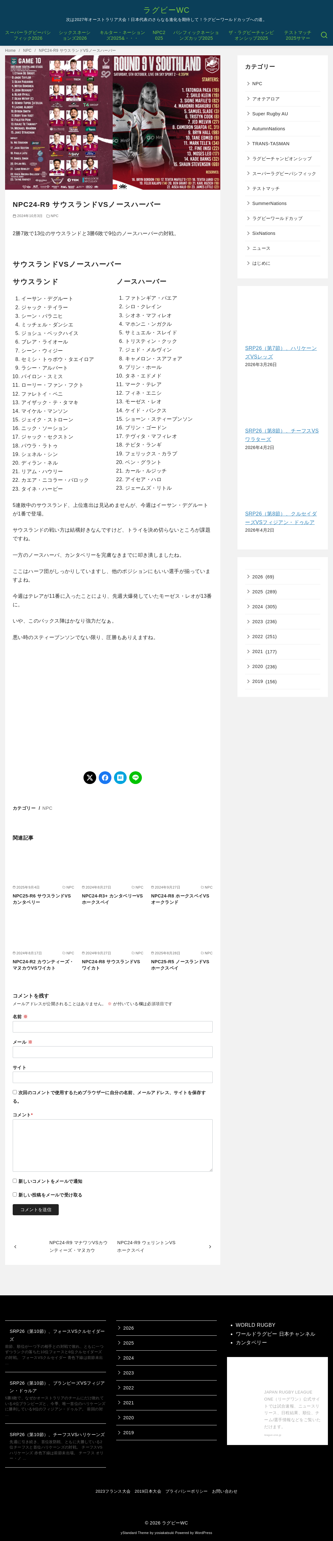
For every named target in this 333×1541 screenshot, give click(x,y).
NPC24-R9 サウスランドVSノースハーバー (77, 50)
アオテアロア (266, 98)
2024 (257, 606)
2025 (257, 591)
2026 (257, 576)
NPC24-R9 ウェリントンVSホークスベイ (146, 1246)
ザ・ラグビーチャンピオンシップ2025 (251, 35)
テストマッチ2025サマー (297, 35)
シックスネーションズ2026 (75, 35)
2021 (257, 651)
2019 (257, 681)
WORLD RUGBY (256, 1325)
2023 (257, 621)
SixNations (264, 233)
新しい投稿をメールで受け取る (50, 1194)
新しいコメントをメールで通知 (50, 1181)
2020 (257, 666)
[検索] (324, 35)
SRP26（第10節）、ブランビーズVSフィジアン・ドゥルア (57, 1387)
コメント (23, 1114)
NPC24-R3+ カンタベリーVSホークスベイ (112, 899)
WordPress (203, 1533)
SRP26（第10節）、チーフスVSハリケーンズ (57, 1434)
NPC (28, 50)
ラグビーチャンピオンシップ (282, 158)
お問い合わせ (224, 1491)
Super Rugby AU (270, 113)
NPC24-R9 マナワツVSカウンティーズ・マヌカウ (79, 1246)
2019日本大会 (148, 1491)
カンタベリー (251, 1342)
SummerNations (269, 203)
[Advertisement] (113, 706)
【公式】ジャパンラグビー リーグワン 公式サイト (292, 1374)
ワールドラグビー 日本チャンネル (276, 1334)
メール (22, 1042)
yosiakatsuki (164, 1533)
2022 (257, 636)
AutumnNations (268, 128)
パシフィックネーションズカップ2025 (196, 35)
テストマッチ (266, 188)
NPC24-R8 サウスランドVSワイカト (111, 965)
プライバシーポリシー (186, 1491)
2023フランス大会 (113, 1491)
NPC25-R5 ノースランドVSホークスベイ (180, 965)
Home (11, 50)
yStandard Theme (135, 1533)
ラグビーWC (166, 10)
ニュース (261, 248)
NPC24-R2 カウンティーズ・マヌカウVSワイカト (43, 965)
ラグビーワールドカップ (277, 218)
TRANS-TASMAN (271, 143)
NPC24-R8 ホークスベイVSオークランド (180, 899)
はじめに (261, 263)
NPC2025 (159, 35)
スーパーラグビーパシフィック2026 (28, 35)
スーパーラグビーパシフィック (284, 173)
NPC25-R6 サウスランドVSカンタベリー (42, 899)
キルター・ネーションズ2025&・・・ (122, 35)
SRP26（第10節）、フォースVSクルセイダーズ (57, 1335)
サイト (19, 1067)
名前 (20, 1016)
